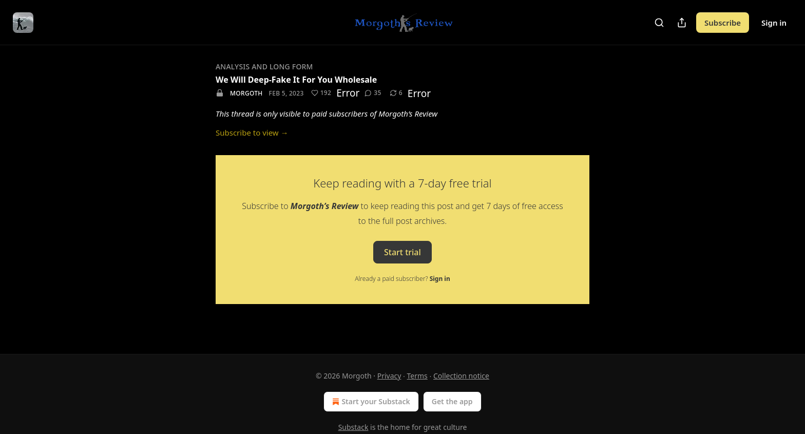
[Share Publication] (682, 22)
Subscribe (722, 22)
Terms (417, 376)
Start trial (402, 251)
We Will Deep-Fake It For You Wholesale (296, 79)
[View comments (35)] (372, 93)
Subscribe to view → (252, 132)
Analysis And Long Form (264, 66)
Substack (353, 427)
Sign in (774, 22)
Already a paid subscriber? (402, 278)
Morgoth (246, 93)
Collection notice (461, 376)
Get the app (452, 401)
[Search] (659, 22)
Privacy (389, 376)
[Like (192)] (321, 93)
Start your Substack (370, 401)
